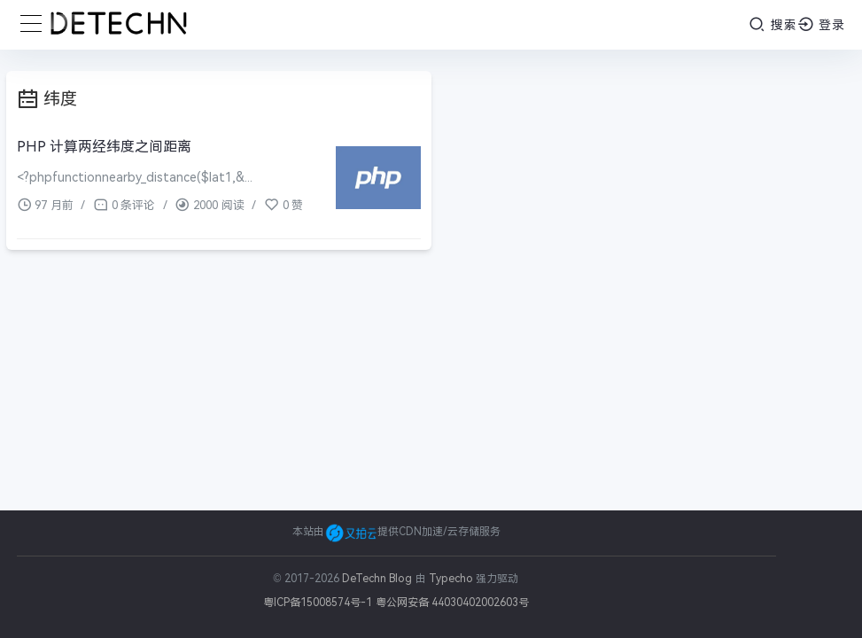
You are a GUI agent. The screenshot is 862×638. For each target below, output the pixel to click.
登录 (821, 24)
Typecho (451, 578)
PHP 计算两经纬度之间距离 (104, 146)
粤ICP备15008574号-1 (317, 602)
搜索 (773, 24)
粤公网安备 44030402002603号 (452, 602)
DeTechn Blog (378, 578)
